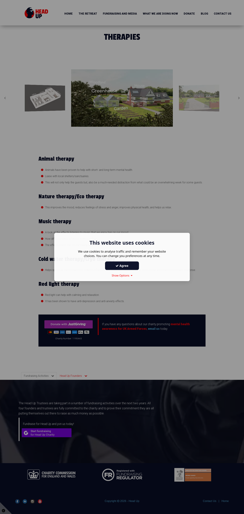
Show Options (122, 275)
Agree (122, 266)
